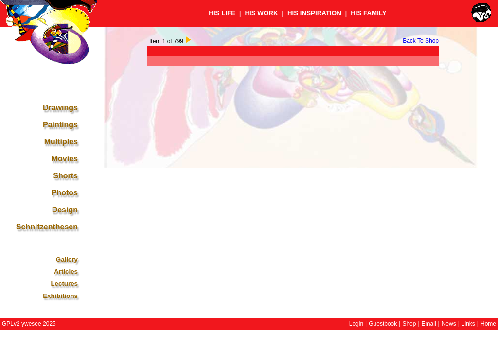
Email (429, 323)
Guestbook (383, 323)
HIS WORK (261, 13)
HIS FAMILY (369, 13)
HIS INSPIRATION (314, 13)
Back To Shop (421, 40)
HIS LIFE (222, 13)
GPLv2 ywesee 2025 (29, 323)
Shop (409, 323)
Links (468, 323)
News (449, 323)
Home (488, 323)
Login (356, 323)
